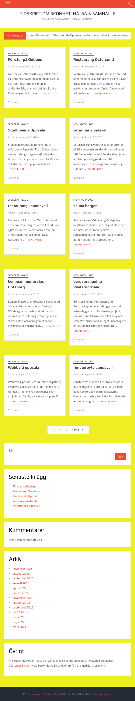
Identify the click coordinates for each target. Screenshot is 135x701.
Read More (49, 93)
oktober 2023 (21, 602)
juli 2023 (18, 612)
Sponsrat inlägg (18, 53)
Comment (13, 102)
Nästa (75, 429)
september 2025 (23, 578)
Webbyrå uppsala (23, 367)
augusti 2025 (21, 583)
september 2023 (23, 607)
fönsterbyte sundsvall (93, 367)
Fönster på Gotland (25, 59)
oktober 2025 (21, 573)
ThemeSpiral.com (101, 693)
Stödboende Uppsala (69, 35)
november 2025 (23, 568)
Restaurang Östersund (37, 35)
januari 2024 (21, 593)
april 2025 (19, 588)
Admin (11, 66)
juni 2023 (19, 617)
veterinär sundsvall (99, 35)
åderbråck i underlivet (22, 665)
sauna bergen (85, 205)
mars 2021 (19, 626)
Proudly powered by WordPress (42, 693)
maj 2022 (19, 622)
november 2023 (23, 597)
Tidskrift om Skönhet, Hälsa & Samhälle (67, 13)
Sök (11, 450)
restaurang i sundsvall (28, 205)
